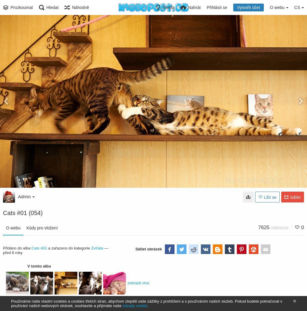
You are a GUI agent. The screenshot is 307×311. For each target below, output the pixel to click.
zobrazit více (138, 283)
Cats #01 (39, 248)
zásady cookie (135, 306)
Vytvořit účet (248, 7)
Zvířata (97, 248)
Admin (26, 196)
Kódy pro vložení (42, 228)
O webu (13, 228)
